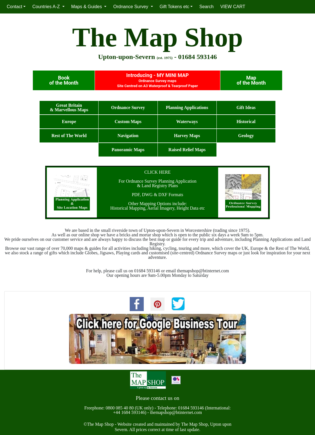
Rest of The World (68, 135)
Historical (245, 121)
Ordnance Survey (128, 107)
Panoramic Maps (128, 149)
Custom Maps (128, 121)
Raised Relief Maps (187, 149)
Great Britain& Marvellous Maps (69, 107)
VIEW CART (232, 6)
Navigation (128, 135)
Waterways (187, 121)
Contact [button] (14, 6)
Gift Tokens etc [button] (175, 6)
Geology (246, 135)
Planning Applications (187, 107)
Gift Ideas (245, 107)
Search (206, 6)
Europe (69, 121)
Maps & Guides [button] (87, 6)
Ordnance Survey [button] (131, 6)
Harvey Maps (187, 135)
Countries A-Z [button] (46, 6)
